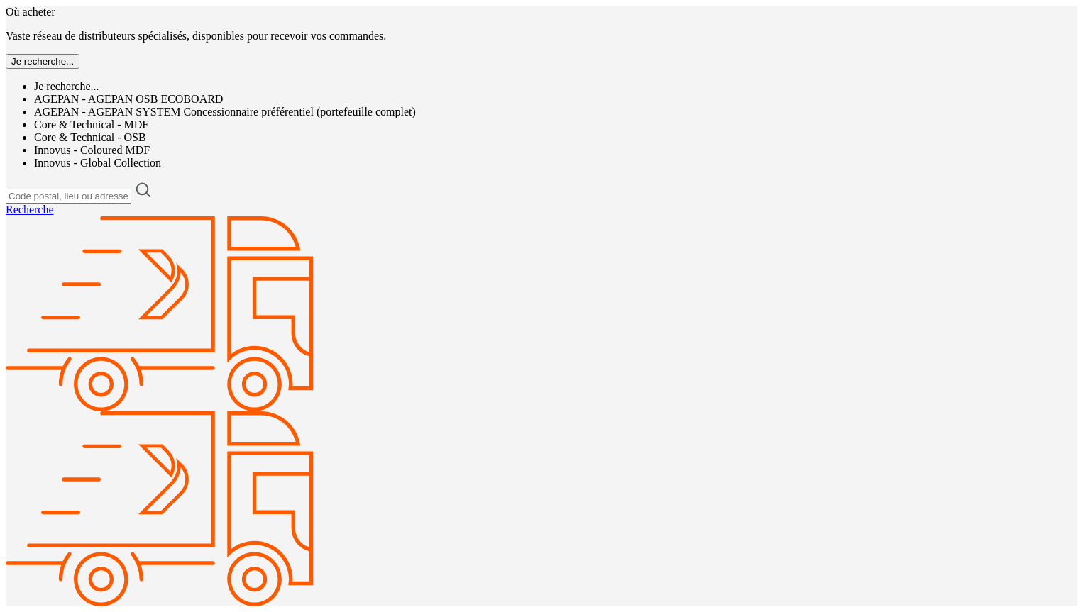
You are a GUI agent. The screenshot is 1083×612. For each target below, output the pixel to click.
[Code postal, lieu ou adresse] (68, 196)
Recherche (30, 210)
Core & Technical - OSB (90, 137)
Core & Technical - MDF (91, 124)
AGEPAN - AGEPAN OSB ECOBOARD (128, 99)
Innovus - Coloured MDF (92, 150)
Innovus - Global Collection (97, 163)
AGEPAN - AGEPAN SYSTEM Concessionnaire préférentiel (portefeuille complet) (225, 112)
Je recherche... (66, 86)
